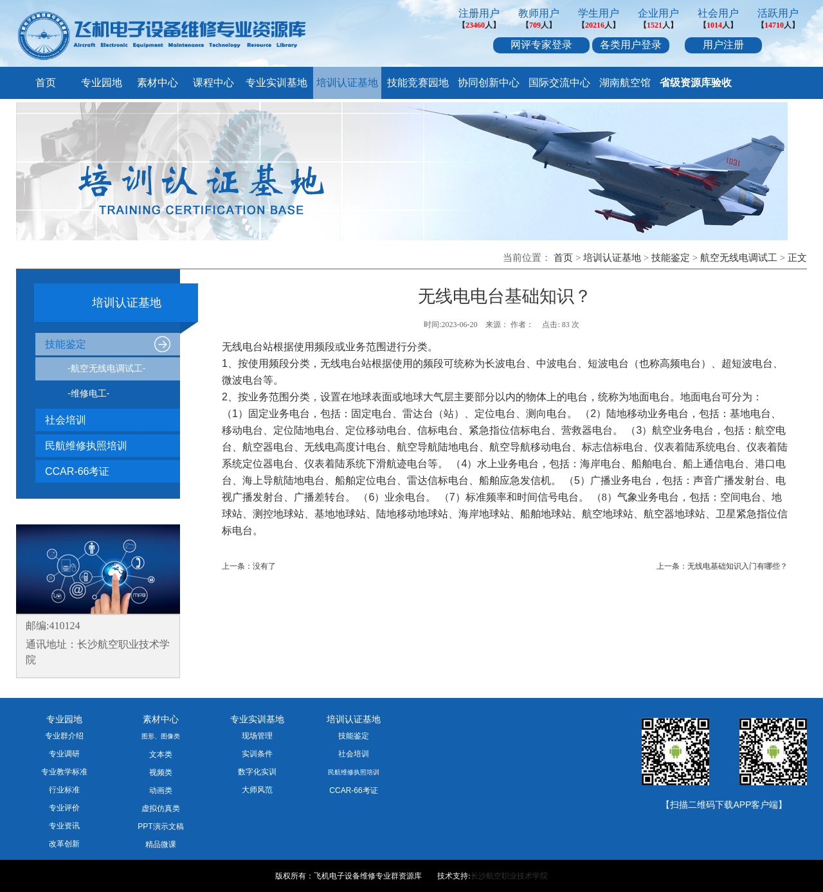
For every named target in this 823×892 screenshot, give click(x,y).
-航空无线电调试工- (106, 368)
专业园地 (101, 82)
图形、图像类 (160, 736)
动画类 (160, 790)
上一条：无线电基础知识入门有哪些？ (722, 566)
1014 (714, 25)
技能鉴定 (670, 258)
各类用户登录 (631, 44)
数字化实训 (257, 771)
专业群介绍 (64, 735)
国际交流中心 (559, 82)
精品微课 (160, 844)
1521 (654, 25)
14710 (774, 25)
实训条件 (257, 753)
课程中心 (213, 82)
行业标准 (64, 789)
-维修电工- (88, 393)
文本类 (160, 754)
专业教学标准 (64, 771)
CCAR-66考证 (77, 471)
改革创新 (64, 843)
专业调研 (64, 753)
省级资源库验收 (696, 82)
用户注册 (723, 44)
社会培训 (65, 420)
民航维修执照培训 (86, 445)
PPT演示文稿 (160, 826)
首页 (45, 82)
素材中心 (157, 82)
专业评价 (64, 807)
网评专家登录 (541, 44)
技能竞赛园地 (418, 82)
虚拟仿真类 (160, 808)
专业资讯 (64, 825)
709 (535, 25)
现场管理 (257, 735)
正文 (797, 258)
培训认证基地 (347, 82)
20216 (594, 25)
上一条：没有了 (249, 566)
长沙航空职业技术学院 (509, 875)
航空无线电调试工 (738, 258)
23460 (475, 25)
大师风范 (257, 789)
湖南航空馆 (625, 82)
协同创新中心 (489, 82)
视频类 (160, 772)
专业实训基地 (276, 82)
